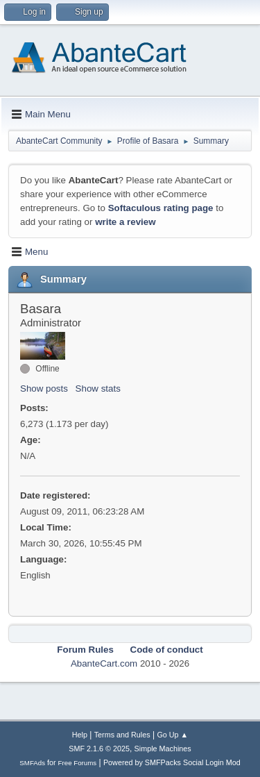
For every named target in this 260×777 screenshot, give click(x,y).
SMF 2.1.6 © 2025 (99, 748)
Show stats (98, 388)
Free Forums (77, 763)
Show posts (44, 388)
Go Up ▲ (172, 734)
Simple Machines (163, 748)
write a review (125, 222)
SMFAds (32, 763)
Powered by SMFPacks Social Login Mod (172, 762)
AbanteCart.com (104, 663)
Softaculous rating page (161, 208)
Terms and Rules (122, 734)
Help (79, 734)
